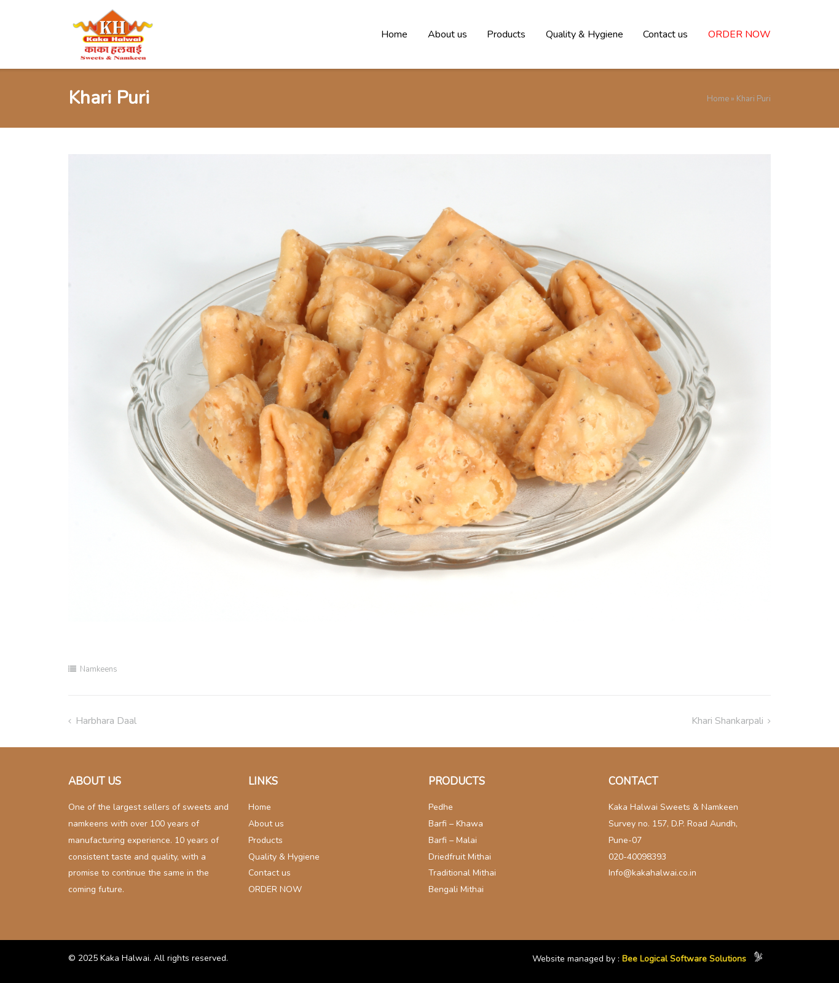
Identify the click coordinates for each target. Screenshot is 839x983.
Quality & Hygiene (584, 34)
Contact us (665, 34)
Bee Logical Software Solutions (684, 959)
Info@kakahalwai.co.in (652, 873)
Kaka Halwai (124, 958)
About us (447, 34)
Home (394, 34)
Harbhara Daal (106, 721)
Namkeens (98, 669)
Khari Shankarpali (727, 721)
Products (506, 34)
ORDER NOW (739, 34)
